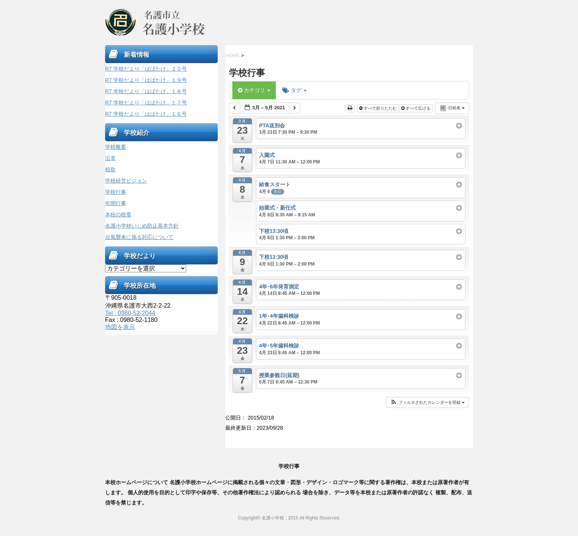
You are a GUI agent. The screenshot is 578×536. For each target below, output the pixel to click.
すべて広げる (416, 108)
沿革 (110, 158)
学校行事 (115, 192)
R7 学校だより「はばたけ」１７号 (146, 103)
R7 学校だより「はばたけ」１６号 (146, 114)
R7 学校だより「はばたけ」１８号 (146, 91)
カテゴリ (254, 90)
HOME (232, 55)
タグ (294, 90)
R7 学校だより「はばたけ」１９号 (146, 80)
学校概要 (115, 147)
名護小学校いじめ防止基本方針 (142, 226)
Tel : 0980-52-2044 (130, 313)
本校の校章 (118, 214)
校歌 (110, 169)
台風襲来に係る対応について (139, 237)
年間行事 (115, 203)
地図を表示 (120, 327)
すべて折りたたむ (378, 108)
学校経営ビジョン (126, 181)
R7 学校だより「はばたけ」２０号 (146, 69)
